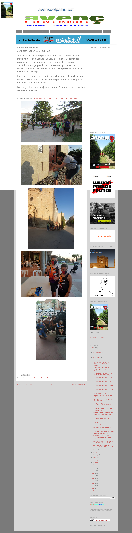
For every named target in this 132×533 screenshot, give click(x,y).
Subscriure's (93, 513)
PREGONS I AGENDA (31, 31)
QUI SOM (45, 31)
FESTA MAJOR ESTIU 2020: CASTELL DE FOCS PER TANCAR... (101, 364)
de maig (95, 455)
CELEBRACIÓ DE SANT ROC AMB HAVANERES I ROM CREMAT (103, 413)
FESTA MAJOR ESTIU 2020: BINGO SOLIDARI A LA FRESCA (103, 390)
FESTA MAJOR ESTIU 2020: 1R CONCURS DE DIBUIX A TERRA (103, 382)
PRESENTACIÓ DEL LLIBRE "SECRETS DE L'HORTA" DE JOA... (102, 437)
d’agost (95, 360)
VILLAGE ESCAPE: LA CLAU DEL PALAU (55, 98)
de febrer (96, 462)
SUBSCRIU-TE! (84, 31)
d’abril (95, 457)
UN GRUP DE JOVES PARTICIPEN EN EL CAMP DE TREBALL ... (103, 442)
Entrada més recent (25, 384)
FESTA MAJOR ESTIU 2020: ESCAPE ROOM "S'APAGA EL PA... (102, 395)
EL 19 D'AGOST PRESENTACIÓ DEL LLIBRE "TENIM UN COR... (103, 417)
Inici (51, 384)
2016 (93, 475)
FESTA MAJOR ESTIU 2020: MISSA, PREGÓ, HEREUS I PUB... (103, 386)
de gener (96, 465)
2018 (93, 470)
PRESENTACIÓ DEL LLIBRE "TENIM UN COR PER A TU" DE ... (103, 409)
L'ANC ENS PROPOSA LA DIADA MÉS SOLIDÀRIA (102, 399)
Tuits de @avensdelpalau (97, 337)
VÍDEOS (106, 31)
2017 (93, 473)
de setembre (97, 357)
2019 (93, 468)
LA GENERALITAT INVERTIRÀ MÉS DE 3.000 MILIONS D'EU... (103, 432)
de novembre (97, 352)
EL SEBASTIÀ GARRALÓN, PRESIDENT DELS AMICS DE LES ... (104, 405)
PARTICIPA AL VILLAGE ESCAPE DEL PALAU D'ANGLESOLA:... (102, 428)
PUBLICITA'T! (96, 31)
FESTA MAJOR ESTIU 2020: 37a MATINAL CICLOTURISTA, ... (102, 374)
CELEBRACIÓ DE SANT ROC (101, 425)
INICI (19, 31)
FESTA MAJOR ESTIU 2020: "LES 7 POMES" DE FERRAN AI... (103, 378)
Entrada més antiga (77, 384)
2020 (93, 348)
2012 (93, 485)
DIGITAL (72, 31)
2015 (93, 478)
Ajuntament (35, 377)
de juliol (95, 450)
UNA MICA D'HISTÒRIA (58, 31)
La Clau (41, 377)
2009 (93, 490)
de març (95, 460)
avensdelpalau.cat (56, 9)
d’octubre (96, 355)
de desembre (97, 350)
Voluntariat (47, 377)
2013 (93, 483)
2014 (93, 480)
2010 (93, 488)
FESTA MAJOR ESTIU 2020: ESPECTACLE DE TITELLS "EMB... (101, 369)
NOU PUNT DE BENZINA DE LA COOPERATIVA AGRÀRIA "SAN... (103, 445)
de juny (95, 452)
